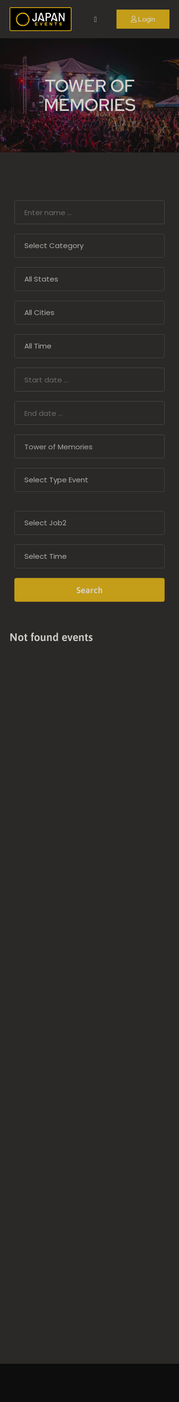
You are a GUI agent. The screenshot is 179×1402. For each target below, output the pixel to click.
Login (143, 19)
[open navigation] (95, 19)
